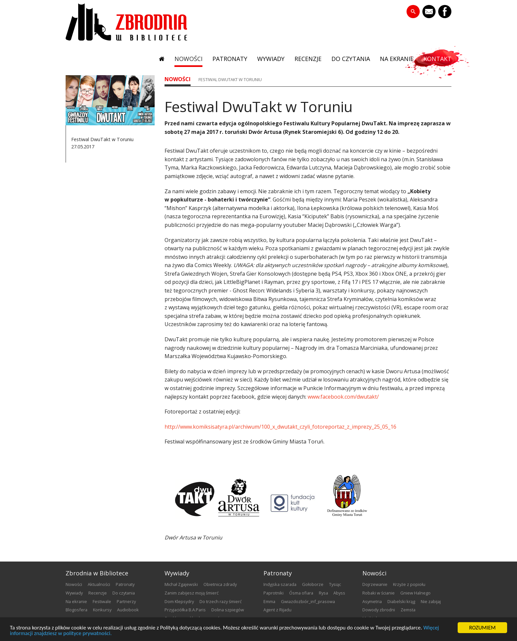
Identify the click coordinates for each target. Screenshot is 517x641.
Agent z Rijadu (277, 610)
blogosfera (76, 610)
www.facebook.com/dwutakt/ (342, 396)
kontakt (437, 59)
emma (269, 601)
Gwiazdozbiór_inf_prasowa (308, 601)
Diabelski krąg (401, 601)
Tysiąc (335, 584)
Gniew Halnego (415, 593)
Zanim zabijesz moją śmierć (192, 593)
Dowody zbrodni (378, 610)
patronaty (229, 59)
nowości (188, 59)
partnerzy (126, 601)
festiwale (102, 601)
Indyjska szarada (279, 584)
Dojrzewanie (374, 584)
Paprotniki (273, 593)
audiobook (128, 610)
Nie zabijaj (431, 601)
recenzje (307, 59)
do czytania (350, 59)
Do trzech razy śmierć (220, 601)
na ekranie (396, 59)
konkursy (102, 610)
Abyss (339, 593)
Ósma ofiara (301, 593)
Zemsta (408, 610)
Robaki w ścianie (378, 593)
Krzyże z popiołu (409, 584)
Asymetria (372, 601)
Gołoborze (312, 584)
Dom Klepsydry (179, 601)
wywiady (271, 59)
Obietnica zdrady (220, 584)
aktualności (99, 584)
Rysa (323, 593)
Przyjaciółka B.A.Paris (185, 610)
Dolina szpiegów (227, 610)
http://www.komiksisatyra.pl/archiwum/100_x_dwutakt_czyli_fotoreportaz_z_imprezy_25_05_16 (280, 426)
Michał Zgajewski (181, 584)
